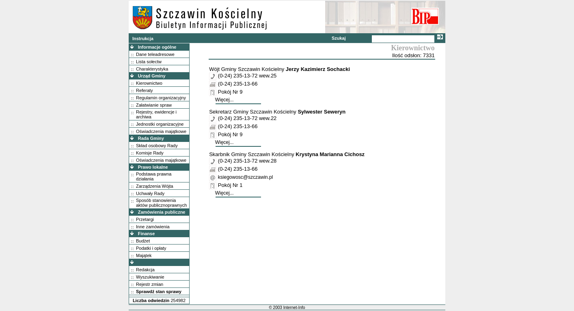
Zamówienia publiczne (162, 212)
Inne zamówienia (153, 226)
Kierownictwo (149, 83)
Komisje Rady (150, 152)
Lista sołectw (149, 61)
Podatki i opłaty (151, 248)
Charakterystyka (152, 68)
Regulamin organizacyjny (161, 97)
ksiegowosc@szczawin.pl (245, 177)
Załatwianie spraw (154, 105)
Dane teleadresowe (155, 54)
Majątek (144, 255)
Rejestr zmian (149, 284)
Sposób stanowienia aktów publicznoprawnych (161, 203)
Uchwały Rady (150, 193)
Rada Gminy (151, 138)
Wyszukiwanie (150, 277)
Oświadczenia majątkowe (161, 131)
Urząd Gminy (152, 75)
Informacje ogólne (157, 47)
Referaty (144, 90)
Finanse (146, 233)
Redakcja (145, 269)
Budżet (143, 240)
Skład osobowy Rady (157, 145)
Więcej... (224, 100)
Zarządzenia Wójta (154, 186)
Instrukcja (142, 38)
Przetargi (145, 219)
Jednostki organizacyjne (159, 124)
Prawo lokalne (153, 167)
